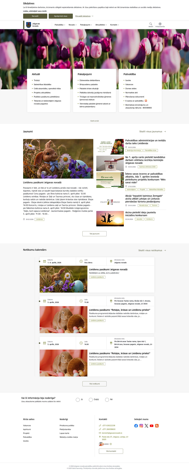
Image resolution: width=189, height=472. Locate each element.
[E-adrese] (104, 444)
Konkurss (149, 219)
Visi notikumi (94, 384)
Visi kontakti (111, 451)
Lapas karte (64, 433)
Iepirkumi (27, 429)
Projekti (142, 189)
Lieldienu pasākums (97, 277)
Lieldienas (39, 219)
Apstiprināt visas (60, 16)
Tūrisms (154, 205)
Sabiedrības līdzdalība (156, 189)
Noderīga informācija (134, 150)
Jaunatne (139, 219)
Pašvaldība (27, 437)
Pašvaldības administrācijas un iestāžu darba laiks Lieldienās (145, 142)
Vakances (27, 425)
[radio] (79, 399)
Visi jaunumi (94, 234)
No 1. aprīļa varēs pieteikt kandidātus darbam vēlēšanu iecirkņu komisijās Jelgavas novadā (145, 160)
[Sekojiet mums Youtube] (151, 425)
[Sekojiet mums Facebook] (136, 426)
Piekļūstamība (65, 429)
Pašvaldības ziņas (150, 150)
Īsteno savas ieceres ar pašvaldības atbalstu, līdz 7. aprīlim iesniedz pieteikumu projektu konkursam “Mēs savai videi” (145, 178)
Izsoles (26, 441)
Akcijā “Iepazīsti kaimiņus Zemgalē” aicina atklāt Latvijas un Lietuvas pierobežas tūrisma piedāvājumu (144, 198)
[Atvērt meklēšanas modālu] (150, 25)
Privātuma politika (67, 425)
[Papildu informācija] (111, 444)
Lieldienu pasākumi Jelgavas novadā (42, 182)
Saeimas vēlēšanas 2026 (147, 167)
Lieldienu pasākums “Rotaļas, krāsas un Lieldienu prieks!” (119, 309)
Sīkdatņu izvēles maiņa (69, 437)
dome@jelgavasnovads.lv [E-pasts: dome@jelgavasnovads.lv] (112, 433)
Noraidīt (35, 16)
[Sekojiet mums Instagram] (141, 425)
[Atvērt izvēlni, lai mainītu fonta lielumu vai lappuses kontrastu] (160, 25)
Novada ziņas (143, 205)
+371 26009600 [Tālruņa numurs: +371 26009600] (108, 429)
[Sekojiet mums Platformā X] (146, 426)
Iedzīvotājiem (131, 189)
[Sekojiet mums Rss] (157, 425)
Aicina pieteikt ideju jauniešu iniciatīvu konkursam (140, 214)
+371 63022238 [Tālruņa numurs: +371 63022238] (108, 425)
